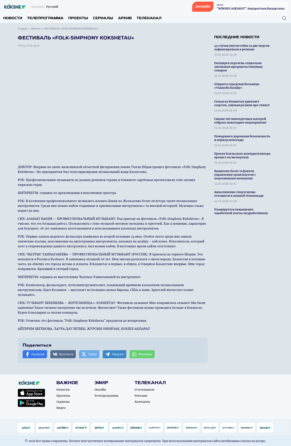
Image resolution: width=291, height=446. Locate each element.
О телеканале (145, 389)
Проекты (78, 18)
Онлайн (100, 389)
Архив (125, 18)
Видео (61, 408)
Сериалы (103, 18)
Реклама (141, 395)
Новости (12, 18)
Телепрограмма (45, 18)
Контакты (142, 402)
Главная (22, 28)
